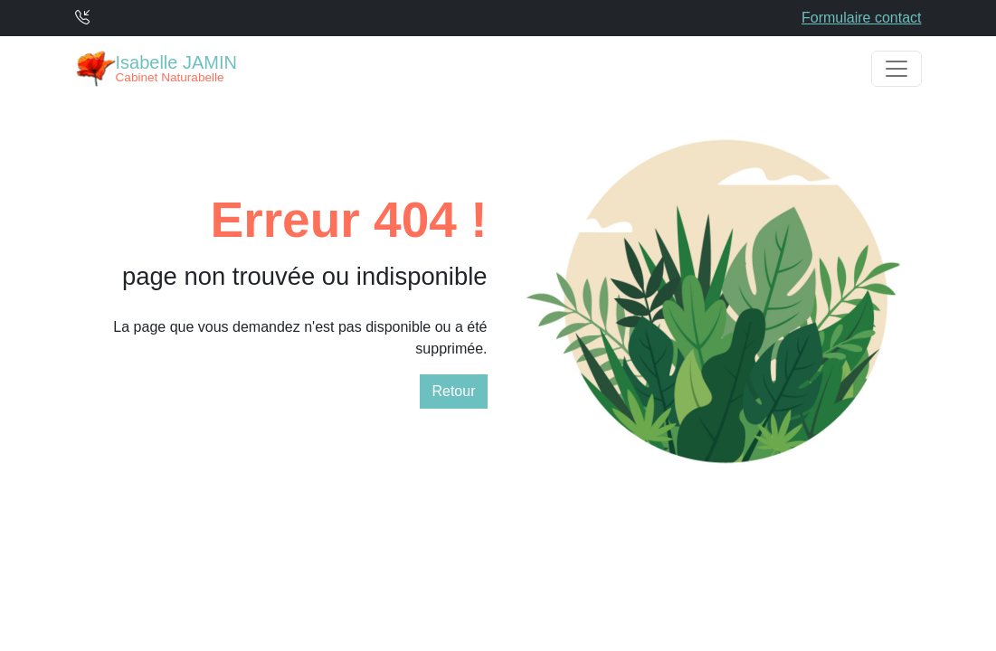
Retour (453, 391)
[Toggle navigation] (896, 69)
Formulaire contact (862, 17)
